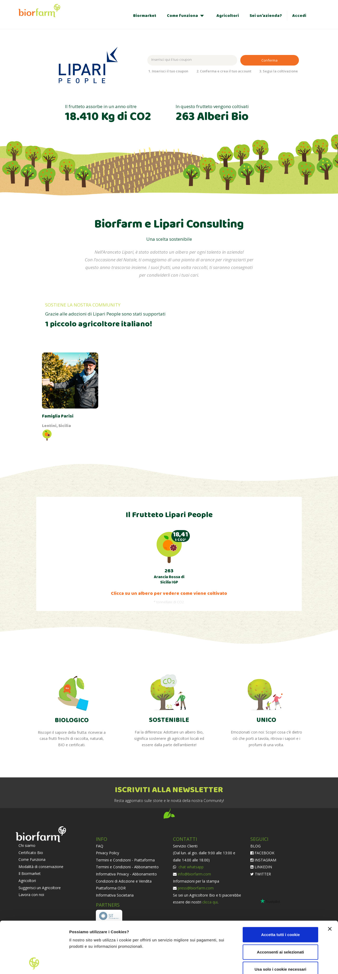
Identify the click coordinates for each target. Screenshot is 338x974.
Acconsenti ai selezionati (280, 903)
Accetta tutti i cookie (280, 886)
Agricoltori (228, 15)
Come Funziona (31, 859)
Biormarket (144, 15)
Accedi (299, 15)
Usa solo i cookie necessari (280, 921)
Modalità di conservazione (40, 866)
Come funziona (182, 15)
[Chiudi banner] (330, 881)
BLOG (255, 845)
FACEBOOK (262, 852)
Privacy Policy (107, 852)
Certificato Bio (30, 852)
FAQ (99, 845)
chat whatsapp (190, 866)
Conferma (269, 60)
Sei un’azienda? (266, 15)
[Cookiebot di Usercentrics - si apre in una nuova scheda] (34, 964)
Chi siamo (26, 845)
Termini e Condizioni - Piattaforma (125, 859)
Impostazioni (81, 963)
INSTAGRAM (263, 859)
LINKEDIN (261, 866)
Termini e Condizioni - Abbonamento (127, 866)
